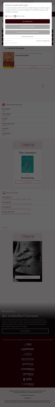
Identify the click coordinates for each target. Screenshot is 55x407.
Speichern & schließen (28, 27)
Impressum (39, 41)
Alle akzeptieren (28, 21)
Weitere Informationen (28, 36)
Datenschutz (46, 41)
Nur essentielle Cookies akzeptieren (27, 32)
